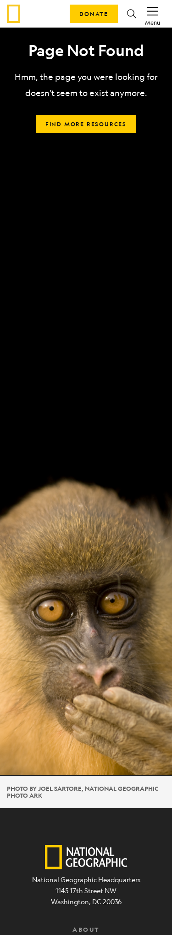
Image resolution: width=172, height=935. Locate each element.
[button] (131, 14)
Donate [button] (93, 13)
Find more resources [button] (86, 124)
